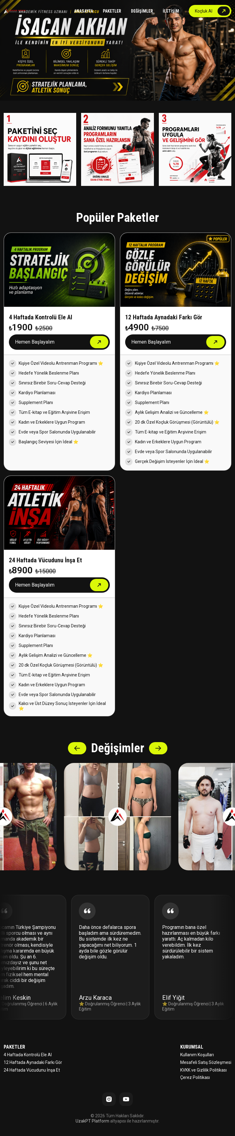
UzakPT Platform (92, 1121)
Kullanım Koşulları (197, 1054)
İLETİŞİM (171, 11)
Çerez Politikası (195, 1077)
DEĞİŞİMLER (142, 11)
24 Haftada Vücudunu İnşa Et (32, 1070)
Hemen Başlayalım (34, 342)
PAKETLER (112, 11)
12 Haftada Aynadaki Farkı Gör (33, 1062)
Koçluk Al (203, 11)
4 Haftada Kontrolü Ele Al (28, 1054)
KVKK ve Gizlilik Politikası (203, 1070)
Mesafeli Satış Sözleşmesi (205, 1062)
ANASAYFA (83, 11)
